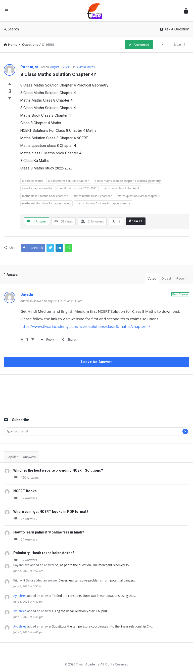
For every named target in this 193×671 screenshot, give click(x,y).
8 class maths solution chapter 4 (69, 181)
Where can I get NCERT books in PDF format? (50, 512)
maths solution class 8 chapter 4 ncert (46, 203)
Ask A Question (174, 29)
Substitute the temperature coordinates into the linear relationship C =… (102, 626)
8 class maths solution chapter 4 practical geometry (127, 181)
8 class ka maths (32, 181)
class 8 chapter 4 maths (37, 188)
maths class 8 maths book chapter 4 (45, 196)
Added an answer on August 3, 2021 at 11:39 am (51, 301)
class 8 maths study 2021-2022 (77, 188)
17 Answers (25, 560)
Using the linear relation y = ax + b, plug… (81, 611)
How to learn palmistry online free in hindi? (48, 532)
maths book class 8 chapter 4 (120, 188)
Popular (12, 457)
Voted (152, 278)
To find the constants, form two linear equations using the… (94, 596)
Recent (181, 278)
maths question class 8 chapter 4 (138, 196)
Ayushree (19, 596)
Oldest (166, 278)
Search (11, 29)
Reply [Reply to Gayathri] (47, 339)
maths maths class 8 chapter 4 (92, 196)
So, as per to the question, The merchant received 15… (93, 565)
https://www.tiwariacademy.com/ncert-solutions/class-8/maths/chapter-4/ (85, 326)
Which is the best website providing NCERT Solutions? (58, 470)
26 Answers (25, 519)
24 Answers (25, 539)
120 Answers (26, 477)
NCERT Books (25, 491)
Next (179, 44)
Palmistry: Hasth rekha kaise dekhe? (43, 553)
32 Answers (25, 498)
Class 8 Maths (85, 67)
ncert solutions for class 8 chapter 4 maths (103, 203)
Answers (29, 457)
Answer (135, 221)
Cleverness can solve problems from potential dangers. (97, 580)
